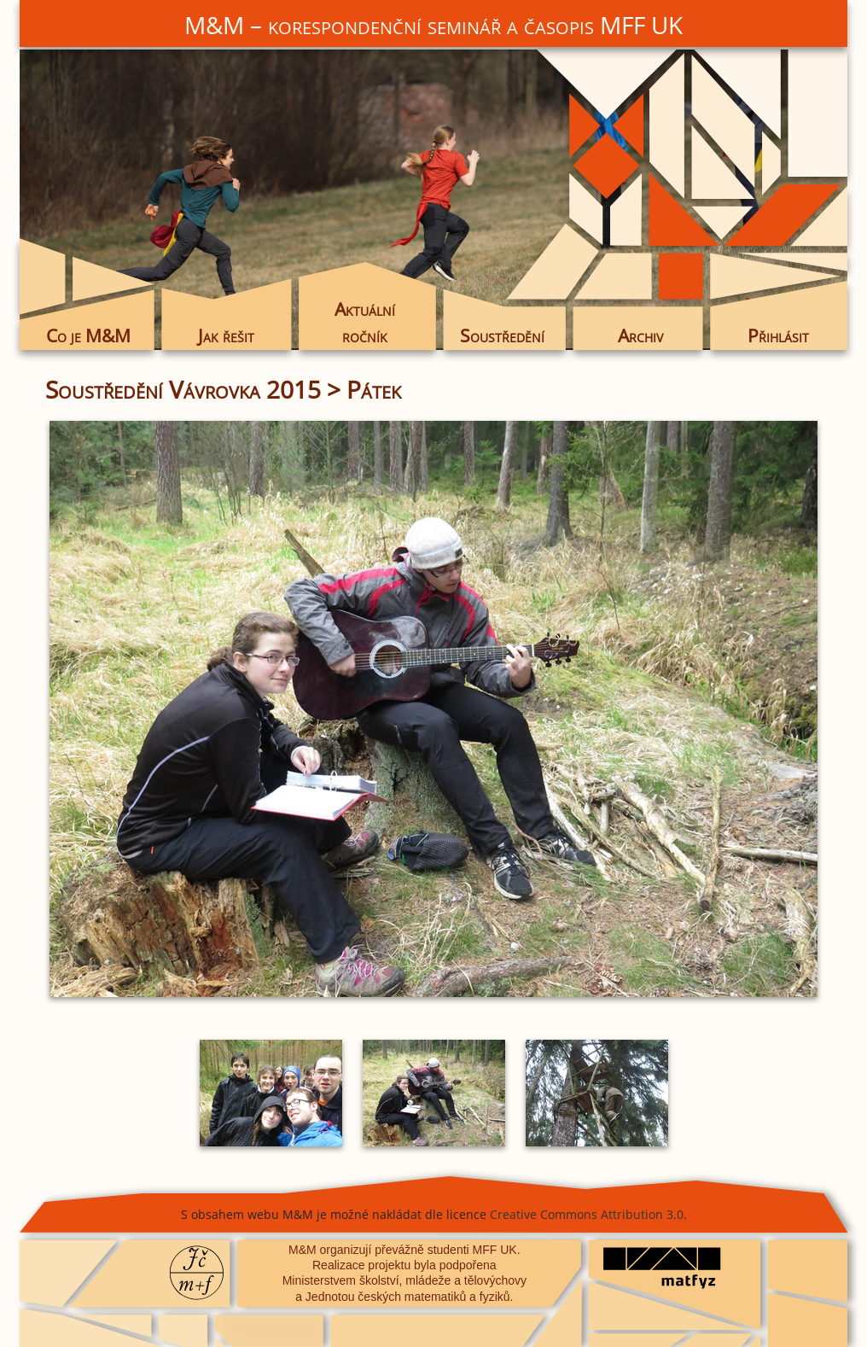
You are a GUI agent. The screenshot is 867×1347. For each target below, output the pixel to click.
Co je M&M (88, 335)
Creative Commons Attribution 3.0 (587, 1214)
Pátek (373, 389)
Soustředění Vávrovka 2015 (183, 389)
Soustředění (502, 335)
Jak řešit (226, 335)
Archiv (640, 335)
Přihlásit (778, 335)
